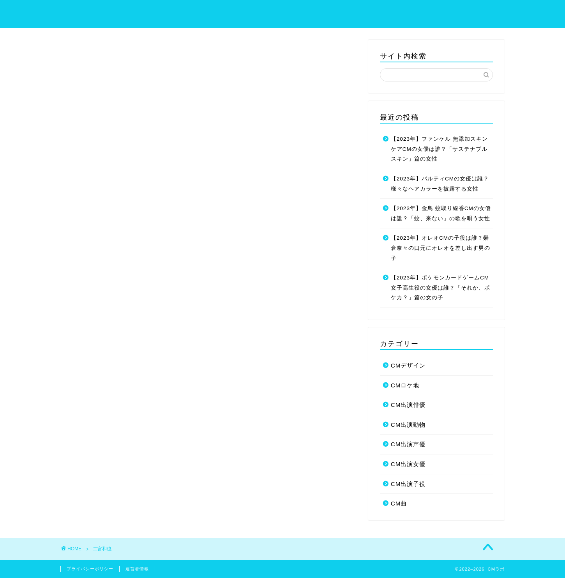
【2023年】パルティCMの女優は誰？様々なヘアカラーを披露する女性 (440, 184)
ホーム (293, 12)
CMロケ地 (405, 385)
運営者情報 (137, 568)
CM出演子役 (408, 484)
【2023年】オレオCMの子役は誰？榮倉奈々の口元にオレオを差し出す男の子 (440, 248)
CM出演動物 (408, 424)
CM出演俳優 (408, 404)
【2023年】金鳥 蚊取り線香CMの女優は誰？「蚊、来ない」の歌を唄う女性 (441, 213)
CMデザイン (408, 365)
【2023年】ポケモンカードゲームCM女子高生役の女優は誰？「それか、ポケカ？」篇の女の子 (440, 287)
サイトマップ (341, 12)
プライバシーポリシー (411, 12)
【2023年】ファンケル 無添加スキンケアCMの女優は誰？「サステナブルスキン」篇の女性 (439, 149)
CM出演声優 (408, 444)
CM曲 (399, 503)
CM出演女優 (408, 464)
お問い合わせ (480, 12)
